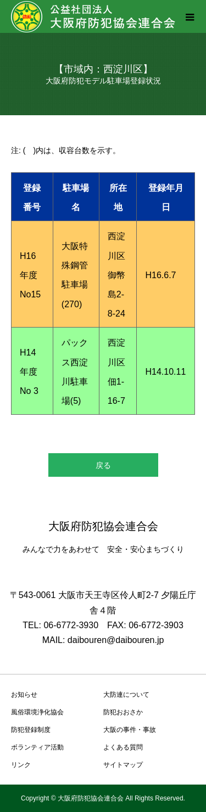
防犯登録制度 (31, 730)
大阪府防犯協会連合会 (103, 526)
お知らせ (24, 694)
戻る (103, 465)
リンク (21, 765)
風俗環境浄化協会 (37, 712)
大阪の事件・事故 (129, 730)
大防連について (126, 694)
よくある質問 (123, 747)
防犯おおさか (123, 712)
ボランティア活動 (37, 747)
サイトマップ (123, 765)
